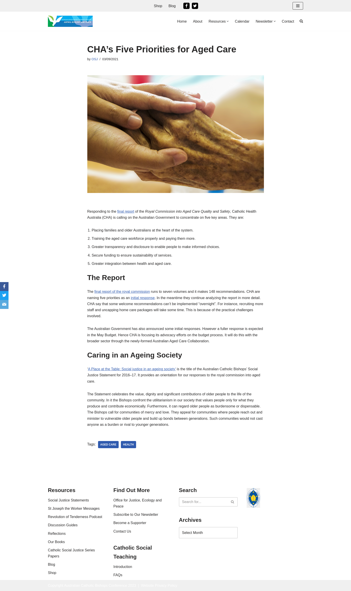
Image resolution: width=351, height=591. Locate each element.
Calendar (242, 21)
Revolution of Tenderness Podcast (75, 517)
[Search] (203, 502)
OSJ (95, 59)
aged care (108, 444)
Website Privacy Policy (159, 585)
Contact (288, 21)
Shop (158, 6)
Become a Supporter (129, 523)
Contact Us (122, 531)
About (197, 21)
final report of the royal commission (122, 291)
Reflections (57, 533)
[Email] (4, 304)
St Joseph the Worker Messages (74, 508)
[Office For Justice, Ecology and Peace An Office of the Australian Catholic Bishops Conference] (70, 21)
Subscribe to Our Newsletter (135, 514)
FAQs (117, 575)
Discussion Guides (63, 525)
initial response (143, 298)
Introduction (122, 567)
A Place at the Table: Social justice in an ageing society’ (132, 369)
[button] (228, 21)
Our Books (56, 542)
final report (125, 211)
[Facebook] (186, 6)
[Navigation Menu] (298, 6)
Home (182, 21)
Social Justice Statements (68, 500)
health (128, 444)
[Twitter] (195, 6)
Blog (172, 6)
